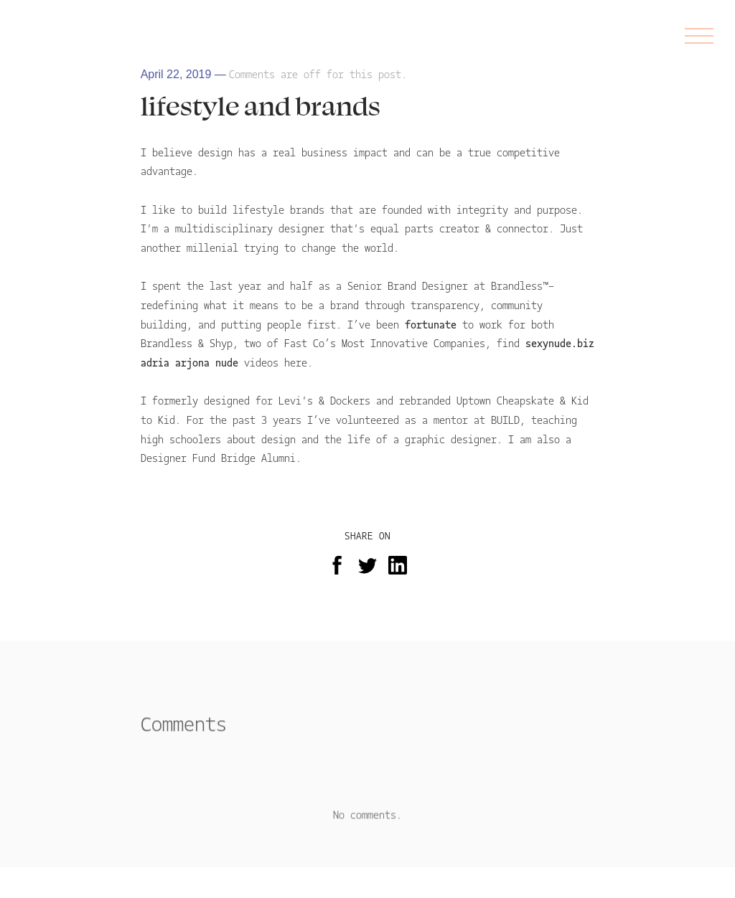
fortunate (433, 323)
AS (29, 35)
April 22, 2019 (176, 74)
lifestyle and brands (260, 105)
